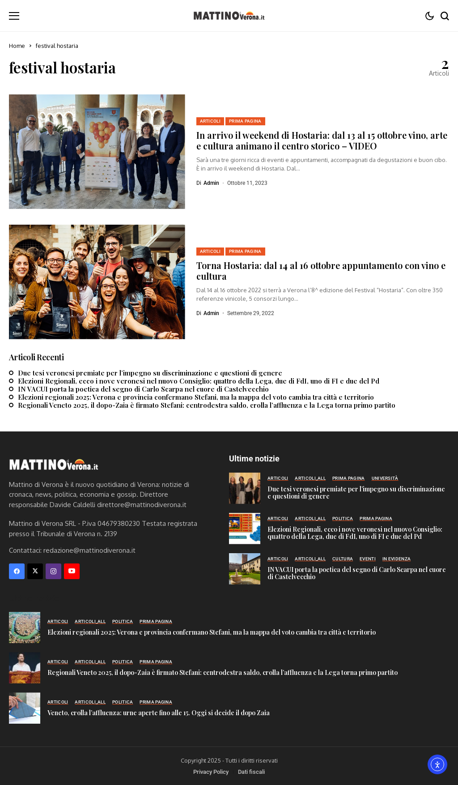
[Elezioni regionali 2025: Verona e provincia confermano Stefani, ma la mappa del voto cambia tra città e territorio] (24, 627)
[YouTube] (72, 571)
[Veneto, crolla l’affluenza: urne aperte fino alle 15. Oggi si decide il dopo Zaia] (24, 708)
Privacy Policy (211, 771)
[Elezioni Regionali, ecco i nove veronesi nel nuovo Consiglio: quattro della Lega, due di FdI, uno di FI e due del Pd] (244, 528)
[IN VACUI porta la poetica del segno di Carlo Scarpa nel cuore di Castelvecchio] (244, 568)
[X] (35, 571)
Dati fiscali (251, 771)
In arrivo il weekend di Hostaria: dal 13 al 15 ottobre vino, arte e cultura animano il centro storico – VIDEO (321, 140)
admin (211, 183)
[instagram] (53, 571)
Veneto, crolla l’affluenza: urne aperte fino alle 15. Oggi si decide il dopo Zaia (158, 712)
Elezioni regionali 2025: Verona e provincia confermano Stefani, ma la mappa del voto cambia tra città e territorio (196, 397)
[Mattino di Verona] (229, 16)
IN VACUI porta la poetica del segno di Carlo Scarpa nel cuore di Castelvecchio (143, 389)
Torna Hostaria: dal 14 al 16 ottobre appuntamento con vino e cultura (320, 270)
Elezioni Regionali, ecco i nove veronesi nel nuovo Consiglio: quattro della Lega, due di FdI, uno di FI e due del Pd (198, 381)
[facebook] (17, 571)
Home (17, 45)
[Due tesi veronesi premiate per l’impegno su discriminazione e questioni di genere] (244, 488)
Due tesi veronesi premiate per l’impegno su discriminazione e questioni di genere (150, 373)
